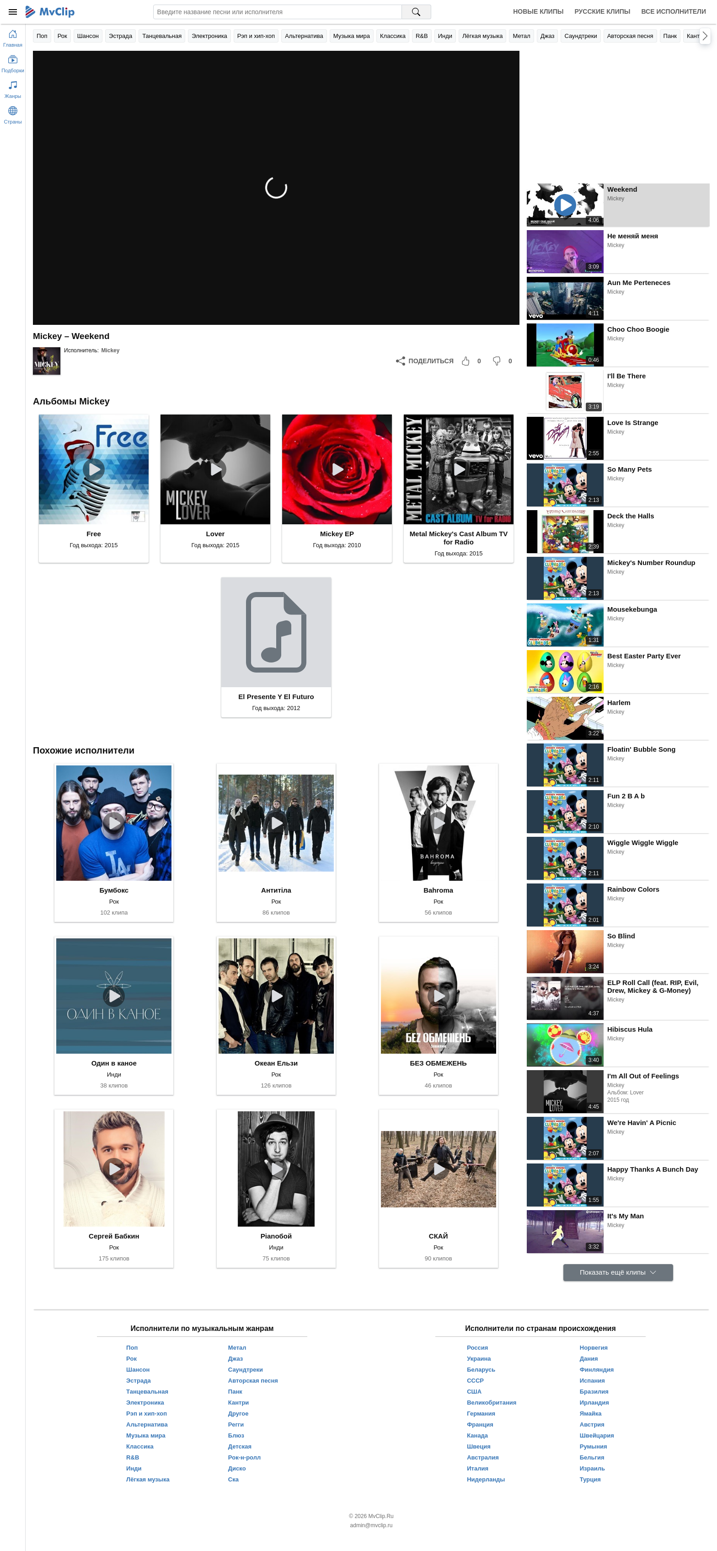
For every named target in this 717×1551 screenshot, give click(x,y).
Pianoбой (276, 1236)
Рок (62, 35)
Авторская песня (630, 35)
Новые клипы (538, 11)
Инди (445, 35)
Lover (215, 534)
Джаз (547, 35)
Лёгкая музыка (482, 35)
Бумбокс (113, 890)
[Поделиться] (424, 361)
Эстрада (120, 35)
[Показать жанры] (13, 88)
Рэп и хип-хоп (256, 35)
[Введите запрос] (277, 12)
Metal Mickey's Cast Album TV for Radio (459, 538)
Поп (42, 35)
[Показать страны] (13, 113)
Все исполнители (674, 11)
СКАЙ (438, 1236)
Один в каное (114, 1063)
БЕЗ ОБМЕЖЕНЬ (438, 1063)
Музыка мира (351, 35)
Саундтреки (580, 35)
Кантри (696, 35)
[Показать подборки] (13, 62)
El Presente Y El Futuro (276, 696)
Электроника (209, 35)
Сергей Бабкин (114, 1236)
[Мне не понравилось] (503, 361)
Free (93, 534)
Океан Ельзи (276, 1063)
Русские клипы (602, 11)
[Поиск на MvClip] (416, 12)
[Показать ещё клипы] (618, 1272)
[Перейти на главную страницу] (13, 36)
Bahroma (438, 890)
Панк (670, 35)
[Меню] (13, 12)
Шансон (88, 35)
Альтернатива (304, 35)
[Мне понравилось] (472, 361)
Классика (393, 35)
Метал (521, 35)
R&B (422, 35)
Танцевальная (162, 35)
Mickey (110, 350)
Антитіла (276, 890)
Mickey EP (337, 534)
